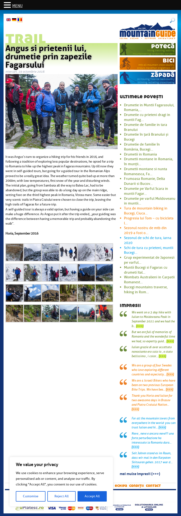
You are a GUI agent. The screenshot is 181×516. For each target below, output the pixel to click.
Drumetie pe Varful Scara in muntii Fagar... (146, 191)
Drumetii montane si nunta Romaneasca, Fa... (145, 171)
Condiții (136, 485)
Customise (30, 496)
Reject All (61, 496)
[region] (61, 482)
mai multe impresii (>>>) (140, 473)
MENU (17, 6)
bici (169, 60)
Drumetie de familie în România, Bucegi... (142, 147)
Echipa (121, 485)
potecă (163, 46)
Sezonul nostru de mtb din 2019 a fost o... (145, 230)
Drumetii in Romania (140, 154)
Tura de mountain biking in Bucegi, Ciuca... (145, 211)
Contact (153, 485)
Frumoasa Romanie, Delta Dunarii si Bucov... (144, 181)
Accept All (92, 496)
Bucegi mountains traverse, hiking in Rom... (146, 289)
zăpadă (163, 74)
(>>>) (140, 326)
